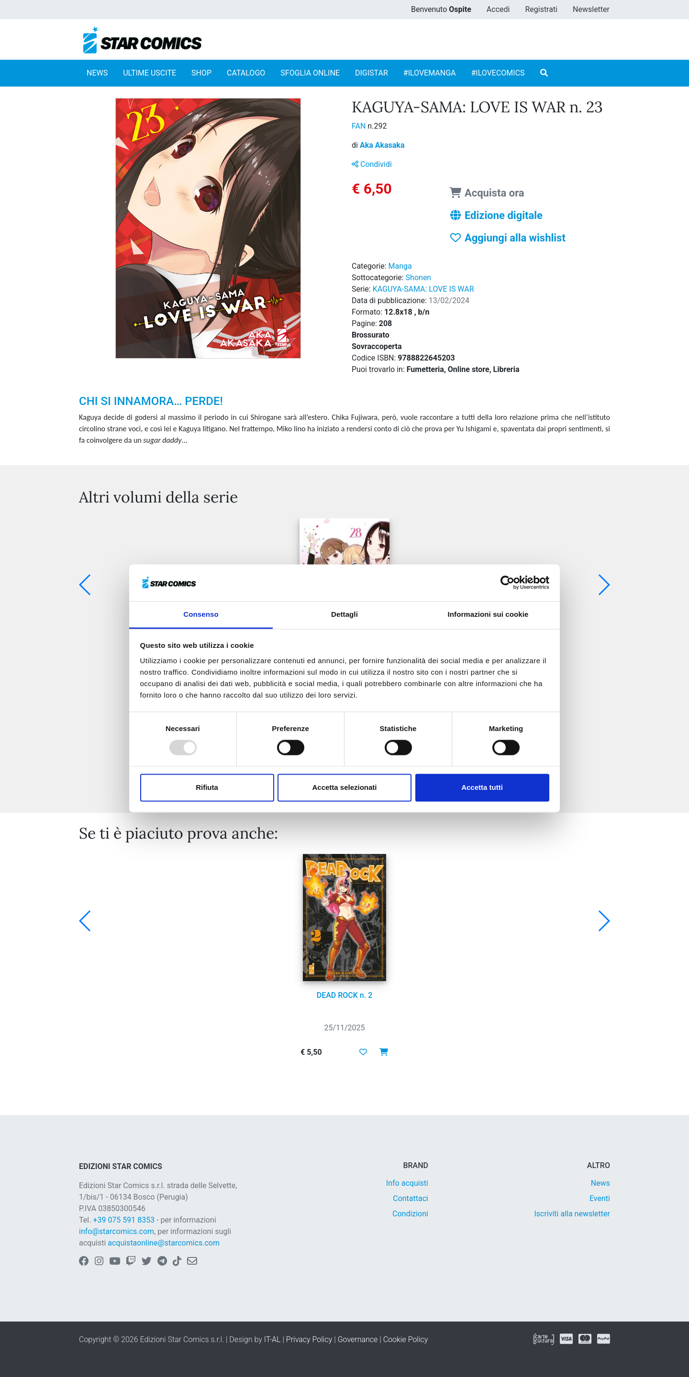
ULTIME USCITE (149, 72)
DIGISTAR (371, 72)
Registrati (541, 9)
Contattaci (410, 1198)
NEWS (97, 72)
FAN (359, 126)
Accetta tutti (482, 787)
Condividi (372, 164)
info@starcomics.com (116, 1231)
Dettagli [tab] (344, 614)
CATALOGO (246, 72)
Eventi (599, 1198)
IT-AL (272, 1339)
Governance (358, 1339)
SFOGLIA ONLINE (310, 72)
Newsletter (591, 9)
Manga (400, 266)
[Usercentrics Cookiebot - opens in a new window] (507, 583)
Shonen (419, 277)
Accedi (498, 9)
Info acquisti (407, 1183)
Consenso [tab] (200, 614)
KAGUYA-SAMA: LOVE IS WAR (423, 289)
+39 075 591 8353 (124, 1219)
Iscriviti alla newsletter (572, 1213)
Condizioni (410, 1213)
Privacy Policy (309, 1339)
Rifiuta (207, 787)
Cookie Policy (405, 1339)
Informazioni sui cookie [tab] (488, 614)
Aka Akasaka (382, 145)
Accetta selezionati (344, 787)
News (600, 1183)
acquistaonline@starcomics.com (164, 1242)
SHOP (201, 72)
